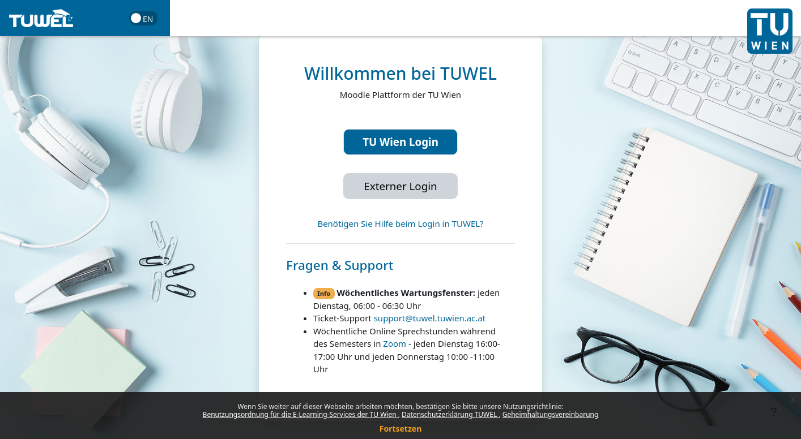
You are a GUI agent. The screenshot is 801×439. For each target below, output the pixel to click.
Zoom (394, 343)
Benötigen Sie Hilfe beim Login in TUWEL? (400, 223)
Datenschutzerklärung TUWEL (450, 414)
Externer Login (400, 186)
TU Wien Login (400, 142)
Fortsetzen (401, 428)
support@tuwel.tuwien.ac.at (429, 318)
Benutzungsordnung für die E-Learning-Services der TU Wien (300, 414)
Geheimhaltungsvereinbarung (550, 414)
